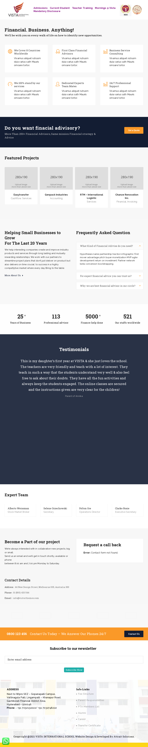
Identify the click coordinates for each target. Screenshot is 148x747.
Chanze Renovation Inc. (126, 196)
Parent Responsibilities (91, 700)
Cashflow (16, 198)
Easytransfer (21, 194)
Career (82, 719)
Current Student (60, 8)
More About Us (14, 275)
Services (27, 198)
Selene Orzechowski (55, 508)
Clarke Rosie (122, 508)
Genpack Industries (56, 194)
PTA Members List (88, 706)
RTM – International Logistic (91, 196)
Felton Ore (85, 508)
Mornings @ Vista (105, 8)
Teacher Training (82, 8)
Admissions (41, 8)
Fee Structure (86, 694)
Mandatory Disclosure (47, 11)
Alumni (82, 713)
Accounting (56, 198)
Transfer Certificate (89, 725)
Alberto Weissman (18, 508)
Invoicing (132, 201)
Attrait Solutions (124, 736)
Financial (121, 201)
